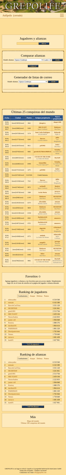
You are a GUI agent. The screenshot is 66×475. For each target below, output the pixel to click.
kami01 (10, 340)
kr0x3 (57, 144)
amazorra (57, 218)
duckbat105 (12, 326)
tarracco (57, 191)
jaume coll (12, 320)
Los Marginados (57, 140)
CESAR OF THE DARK (42, 157)
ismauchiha (42, 163)
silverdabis (42, 202)
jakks (57, 137)
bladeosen (57, 127)
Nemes (10, 334)
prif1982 (42, 145)
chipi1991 (42, 228)
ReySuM (57, 158)
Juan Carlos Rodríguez (42, 132)
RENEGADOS (42, 203)
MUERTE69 (57, 196)
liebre (42, 254)
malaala (42, 235)
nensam (57, 202)
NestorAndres (13, 317)
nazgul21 (42, 242)
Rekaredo (57, 132)
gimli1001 (11, 311)
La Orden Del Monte (57, 152)
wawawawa (42, 219)
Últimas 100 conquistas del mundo (33, 423)
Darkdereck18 (42, 217)
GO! (33, 86)
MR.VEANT (42, 127)
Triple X (57, 134)
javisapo (57, 241)
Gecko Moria (42, 192)
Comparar (33, 66)
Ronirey (57, 186)
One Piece (57, 129)
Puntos (46, 296)
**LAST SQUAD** (42, 165)
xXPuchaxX (57, 227)
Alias (42, 230)
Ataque (32, 296)
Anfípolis (7, 15)
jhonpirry (42, 123)
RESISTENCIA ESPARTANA (57, 261)
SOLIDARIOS (42, 134)
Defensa (39, 296)
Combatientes (23, 296)
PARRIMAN (12, 329)
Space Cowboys (42, 129)
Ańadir (57, 60)
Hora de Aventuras (57, 244)
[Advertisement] (33, 26)
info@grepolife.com (40, 472)
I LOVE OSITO (42, 140)
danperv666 (57, 122)
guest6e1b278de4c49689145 (42, 152)
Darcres (42, 138)
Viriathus (57, 150)
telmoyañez (57, 234)
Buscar (44, 43)
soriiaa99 (43, 186)
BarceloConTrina (14, 305)
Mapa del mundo (33, 421)
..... (57, 124)
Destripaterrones (14, 331)
